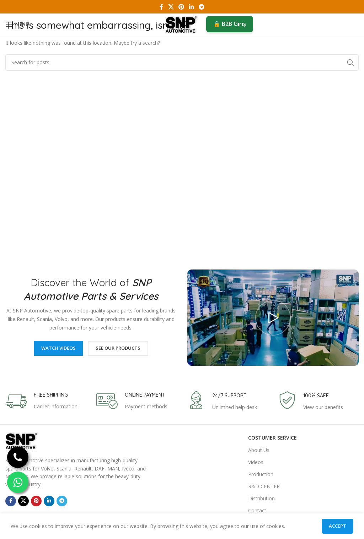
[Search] (182, 62)
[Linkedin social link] (191, 6)
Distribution (261, 498)
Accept (337, 526)
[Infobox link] (41, 401)
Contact (257, 510)
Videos (255, 462)
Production (260, 474)
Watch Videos (58, 348)
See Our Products (118, 348)
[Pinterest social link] (181, 6)
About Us (258, 450)
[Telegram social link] (201, 6)
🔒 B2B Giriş (229, 24)
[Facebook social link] (161, 6)
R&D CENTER (264, 486)
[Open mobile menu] (17, 24)
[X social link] (171, 6)
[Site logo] (182, 23)
